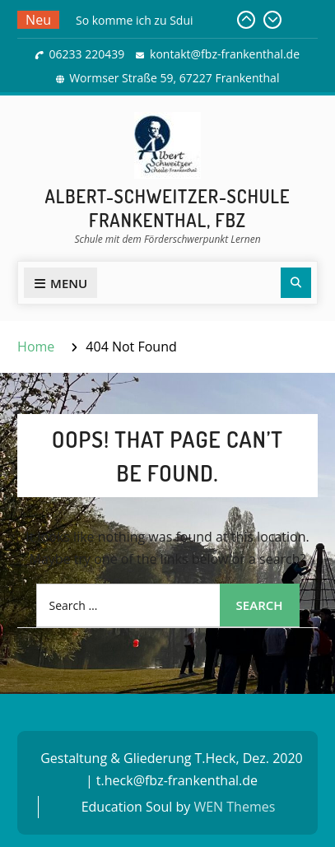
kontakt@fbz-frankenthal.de (225, 54)
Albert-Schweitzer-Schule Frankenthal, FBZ (168, 207)
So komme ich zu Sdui (134, 20)
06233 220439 (87, 54)
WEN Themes (234, 807)
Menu (60, 283)
